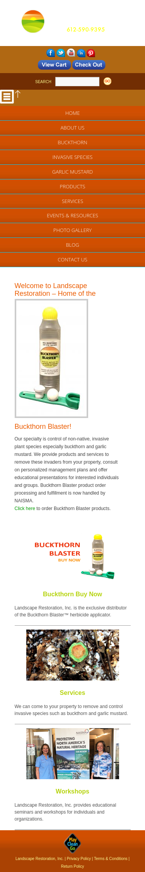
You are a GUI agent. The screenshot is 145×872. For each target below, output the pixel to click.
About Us (73, 127)
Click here (25, 508)
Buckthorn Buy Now (72, 594)
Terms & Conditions (111, 859)
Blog (72, 244)
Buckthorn (72, 142)
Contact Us (72, 259)
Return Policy (72, 866)
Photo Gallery (72, 230)
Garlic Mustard (72, 171)
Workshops (72, 791)
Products (72, 186)
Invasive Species (73, 157)
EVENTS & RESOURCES (72, 215)
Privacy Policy (79, 859)
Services (72, 201)
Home (72, 112)
